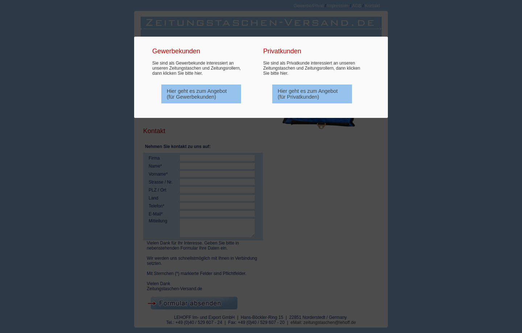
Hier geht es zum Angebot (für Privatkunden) (308, 94)
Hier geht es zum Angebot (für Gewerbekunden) (197, 94)
